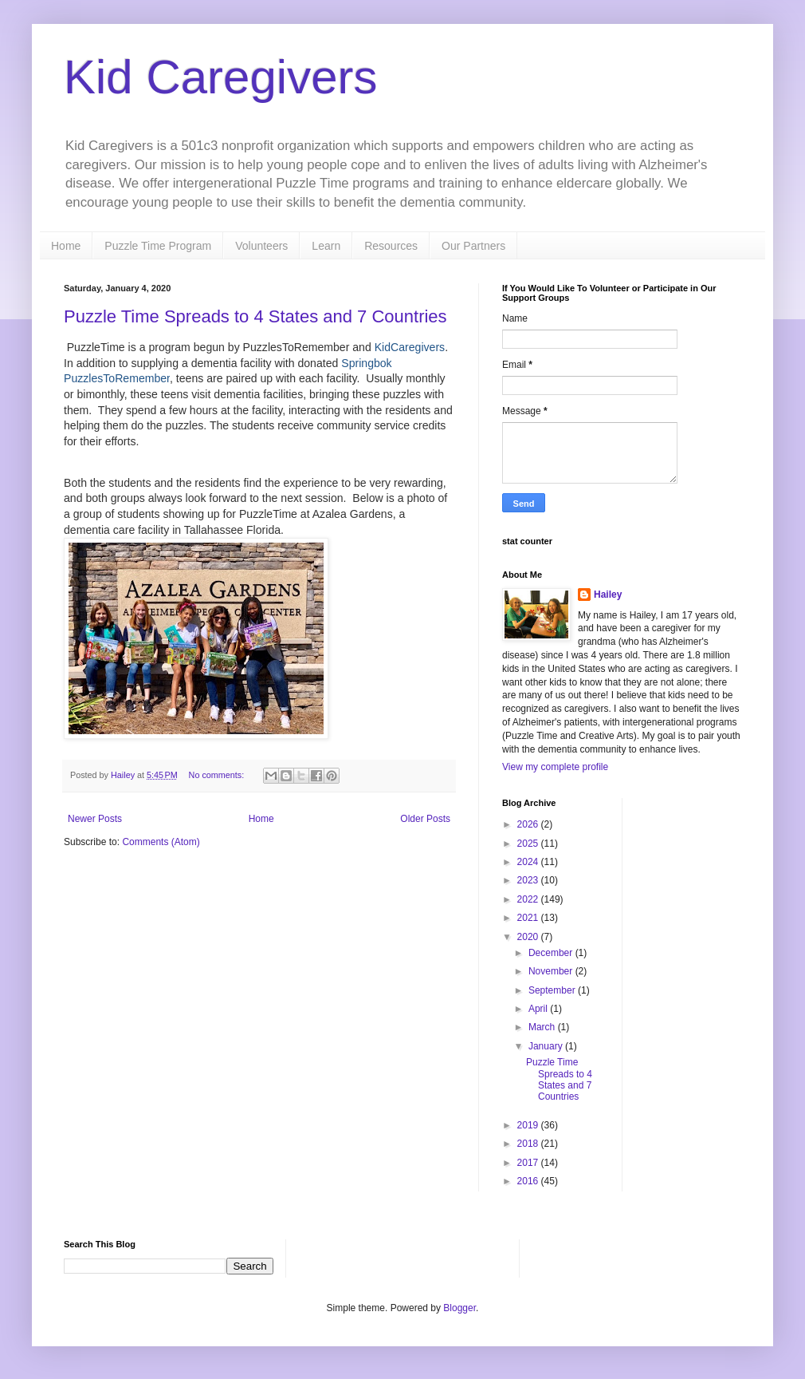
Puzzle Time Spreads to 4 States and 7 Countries (255, 316)
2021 (529, 917)
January (546, 1046)
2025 (529, 843)
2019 (529, 1125)
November (551, 971)
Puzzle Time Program (157, 245)
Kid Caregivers (221, 77)
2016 (529, 1181)
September (553, 990)
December (551, 952)
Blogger (459, 1308)
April (539, 1008)
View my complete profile (555, 766)
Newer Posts (95, 818)
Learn (326, 245)
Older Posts (425, 818)
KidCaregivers (410, 347)
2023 (529, 880)
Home (65, 245)
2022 (529, 899)
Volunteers (261, 245)
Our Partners (473, 245)
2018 (529, 1143)
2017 (529, 1162)
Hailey (608, 594)
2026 (529, 824)
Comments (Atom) (160, 842)
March (543, 1027)
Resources (391, 245)
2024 (529, 861)
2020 (529, 936)
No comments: (218, 775)
